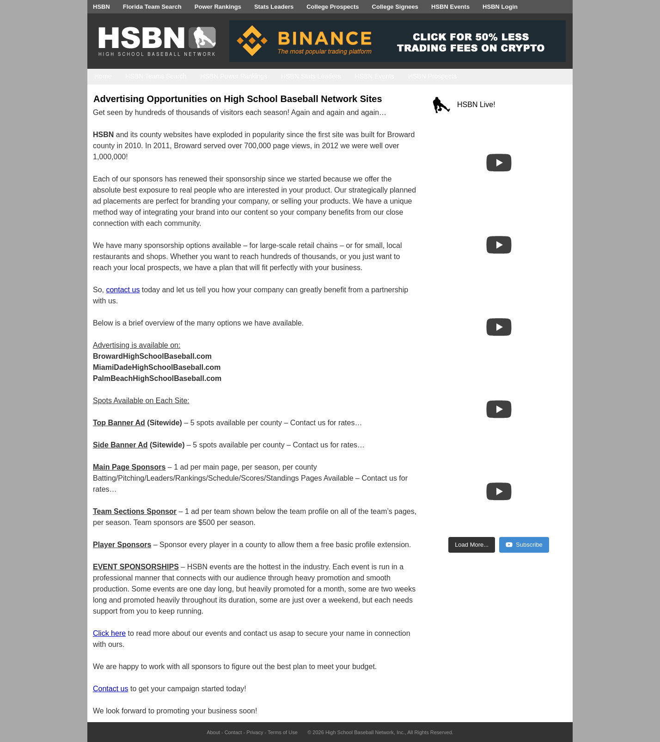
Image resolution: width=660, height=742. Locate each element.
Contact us (110, 689)
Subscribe (524, 544)
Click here (109, 633)
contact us (123, 290)
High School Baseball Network (359, 732)
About (213, 732)
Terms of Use (283, 732)
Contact (233, 732)
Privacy (254, 732)
